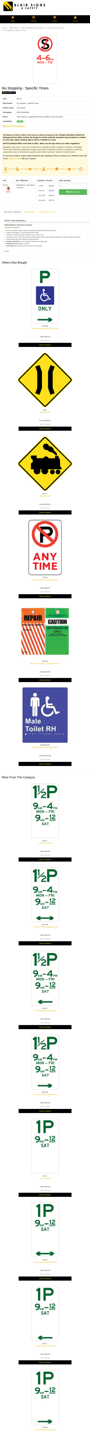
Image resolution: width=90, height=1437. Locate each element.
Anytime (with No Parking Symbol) (45, 580)
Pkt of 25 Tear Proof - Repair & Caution (45, 664)
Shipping (36, 169)
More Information (14, 126)
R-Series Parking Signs (55, 28)
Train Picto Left (45, 496)
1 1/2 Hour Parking (45, 843)
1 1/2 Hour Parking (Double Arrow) (45, 927)
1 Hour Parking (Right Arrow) (45, 1430)
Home (4, 28)
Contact (23, 169)
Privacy (62, 169)
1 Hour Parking (45, 1178)
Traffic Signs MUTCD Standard (32, 28)
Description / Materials (12, 212)
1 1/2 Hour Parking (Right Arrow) (45, 1094)
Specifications (30, 212)
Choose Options (45, 345)
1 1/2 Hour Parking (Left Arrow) (45, 1011)
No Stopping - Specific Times (15, 30)
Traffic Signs (13, 28)
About (74, 169)
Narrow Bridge (45, 412)
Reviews (47, 212)
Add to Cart (73, 192)
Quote (10, 169)
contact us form (14, 159)
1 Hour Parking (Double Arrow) (45, 1262)
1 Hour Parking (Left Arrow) (45, 1346)
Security (47, 169)
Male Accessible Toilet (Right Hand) (45, 747)
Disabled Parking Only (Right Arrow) (45, 328)
